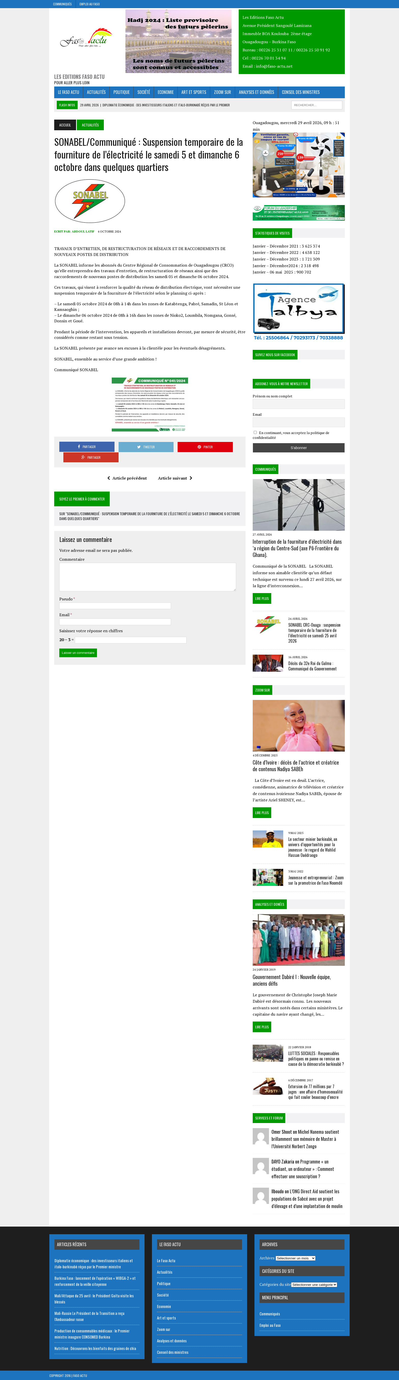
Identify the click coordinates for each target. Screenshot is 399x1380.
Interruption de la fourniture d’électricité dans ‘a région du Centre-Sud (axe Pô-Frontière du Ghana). (301, 549)
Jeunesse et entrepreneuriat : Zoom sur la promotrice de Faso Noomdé (318, 878)
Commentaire (67, 550)
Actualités (91, 94)
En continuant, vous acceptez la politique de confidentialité (292, 435)
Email (59, 606)
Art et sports (189, 94)
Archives (267, 1257)
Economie (161, 94)
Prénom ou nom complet (274, 396)
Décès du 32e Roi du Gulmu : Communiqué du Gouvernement (314, 662)
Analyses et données (251, 94)
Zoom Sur (264, 686)
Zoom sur (217, 94)
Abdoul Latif (78, 233)
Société (139, 94)
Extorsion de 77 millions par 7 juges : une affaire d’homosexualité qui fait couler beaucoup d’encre (318, 1091)
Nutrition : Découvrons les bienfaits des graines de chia (95, 1347)
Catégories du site (275, 1284)
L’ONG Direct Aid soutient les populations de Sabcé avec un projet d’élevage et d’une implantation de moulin (308, 1198)
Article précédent (125, 469)
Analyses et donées (271, 901)
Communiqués (62, 4)
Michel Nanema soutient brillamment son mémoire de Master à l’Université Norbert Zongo (307, 1138)
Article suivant (173, 469)
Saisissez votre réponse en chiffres (86, 622)
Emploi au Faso (90, 4)
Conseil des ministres (296, 94)
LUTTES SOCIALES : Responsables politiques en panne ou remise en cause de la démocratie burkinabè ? (318, 1058)
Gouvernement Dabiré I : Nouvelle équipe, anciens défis (301, 979)
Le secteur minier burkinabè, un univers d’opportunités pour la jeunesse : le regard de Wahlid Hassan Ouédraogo (314, 845)
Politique (117, 94)
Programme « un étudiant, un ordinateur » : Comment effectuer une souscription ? (310, 1168)
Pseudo (61, 590)
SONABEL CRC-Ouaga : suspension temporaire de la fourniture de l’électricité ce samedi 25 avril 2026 (319, 631)
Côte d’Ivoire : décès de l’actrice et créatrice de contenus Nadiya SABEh (300, 763)
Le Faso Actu (63, 94)
